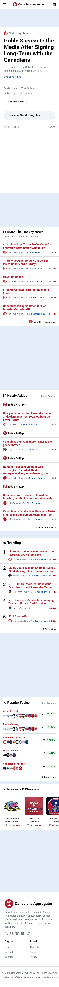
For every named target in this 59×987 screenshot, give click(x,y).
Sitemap (9, 956)
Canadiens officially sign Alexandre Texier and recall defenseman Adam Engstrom (29, 513)
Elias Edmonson (34, 503)
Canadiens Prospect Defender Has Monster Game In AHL (24, 307)
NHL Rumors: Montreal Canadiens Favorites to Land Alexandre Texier (30, 585)
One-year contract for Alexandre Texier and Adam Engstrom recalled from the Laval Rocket (27, 417)
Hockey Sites (11, 127)
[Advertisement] (29, 17)
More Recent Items (45, 527)
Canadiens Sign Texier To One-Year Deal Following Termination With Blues (28, 246)
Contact (9, 952)
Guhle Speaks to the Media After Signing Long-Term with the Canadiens (29, 50)
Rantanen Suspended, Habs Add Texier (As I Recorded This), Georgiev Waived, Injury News (23, 470)
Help (7, 947)
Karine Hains (14, 76)
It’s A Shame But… (14, 276)
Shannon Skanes (36, 478)
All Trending (49, 629)
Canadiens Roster (15, 101)
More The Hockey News (42, 321)
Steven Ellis (32, 449)
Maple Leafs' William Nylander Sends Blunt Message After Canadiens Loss (31, 569)
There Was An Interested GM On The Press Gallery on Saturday (25, 262)
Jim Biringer (41, 592)
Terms (33, 952)
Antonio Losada (39, 576)
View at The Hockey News (28, 115)
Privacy (33, 956)
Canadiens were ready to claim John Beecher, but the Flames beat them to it (27, 497)
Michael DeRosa (39, 314)
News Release (30, 424)
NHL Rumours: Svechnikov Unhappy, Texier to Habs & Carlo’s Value (31, 601)
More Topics (48, 777)
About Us (34, 947)
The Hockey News (16, 33)
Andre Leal (35, 252)
